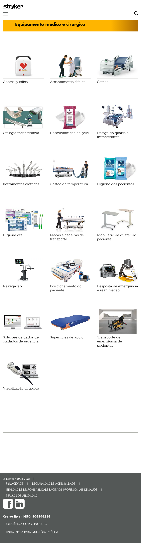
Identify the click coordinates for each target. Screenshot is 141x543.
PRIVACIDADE (14, 483)
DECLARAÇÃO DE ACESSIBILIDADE (53, 483)
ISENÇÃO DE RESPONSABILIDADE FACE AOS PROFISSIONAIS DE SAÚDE (51, 490)
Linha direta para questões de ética (32, 532)
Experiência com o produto (26, 524)
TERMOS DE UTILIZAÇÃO (21, 496)
